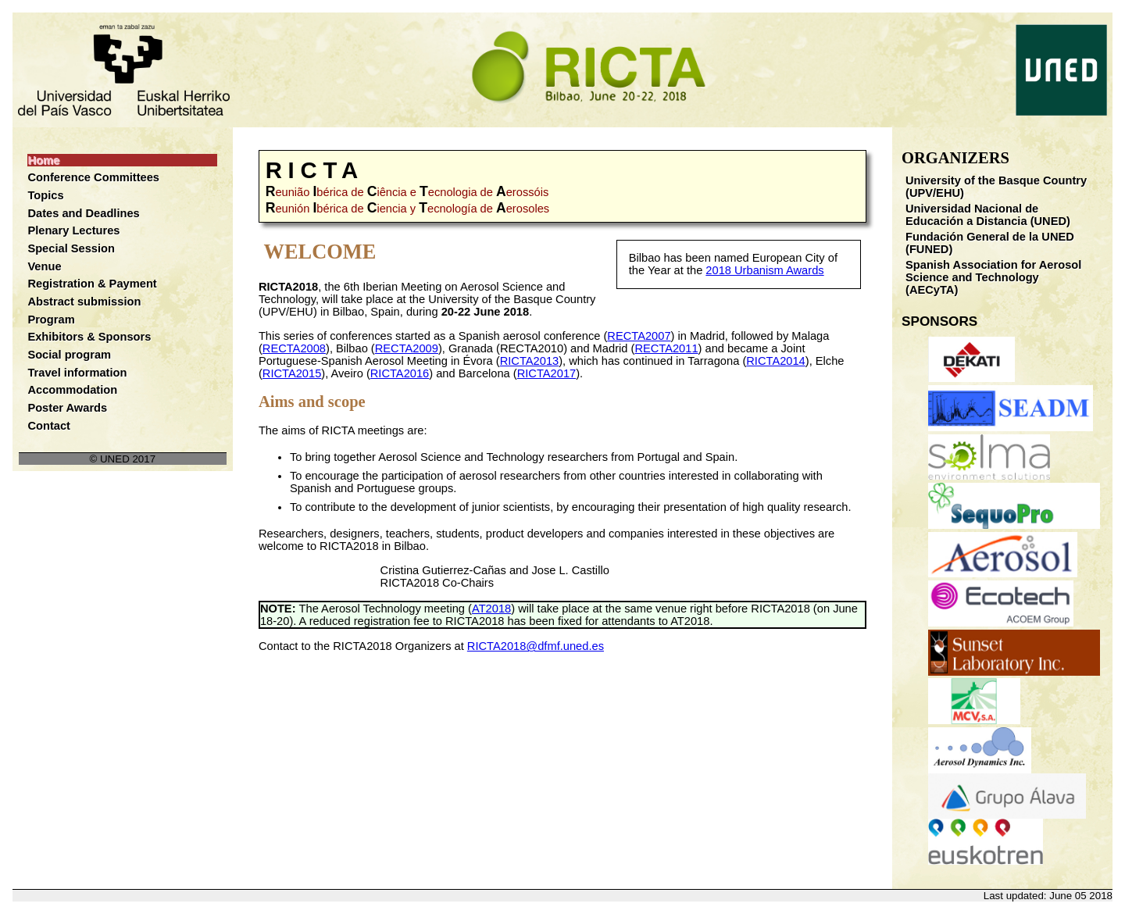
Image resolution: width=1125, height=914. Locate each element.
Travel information (77, 372)
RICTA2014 (775, 361)
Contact (48, 426)
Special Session (71, 248)
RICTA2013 (529, 361)
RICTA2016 (400, 373)
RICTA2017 (547, 373)
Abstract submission (84, 301)
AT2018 (491, 608)
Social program (69, 354)
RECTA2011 (666, 348)
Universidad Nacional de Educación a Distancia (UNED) (987, 214)
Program (50, 319)
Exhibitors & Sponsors (89, 336)
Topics (45, 195)
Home (43, 160)
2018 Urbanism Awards (764, 270)
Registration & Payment (91, 283)
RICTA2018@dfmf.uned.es (535, 646)
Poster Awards (67, 408)
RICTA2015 (292, 373)
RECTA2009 (406, 348)
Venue (44, 266)
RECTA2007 (638, 336)
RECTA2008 (294, 348)
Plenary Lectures (73, 230)
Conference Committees (93, 177)
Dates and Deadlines (83, 213)
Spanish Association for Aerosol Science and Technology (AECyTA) (993, 277)
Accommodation (72, 390)
